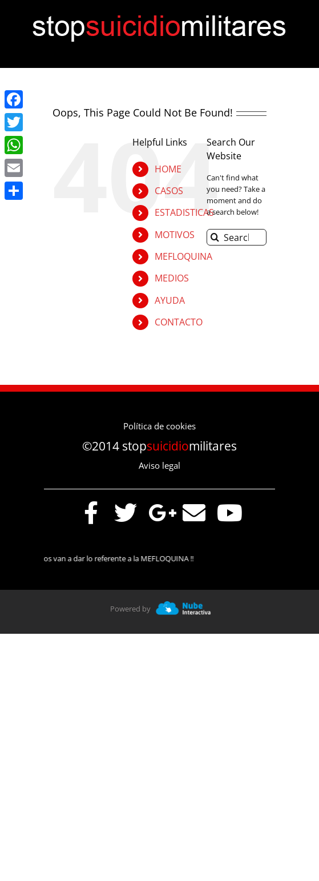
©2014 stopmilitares (159, 446)
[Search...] (236, 237)
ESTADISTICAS (184, 212)
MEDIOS (172, 278)
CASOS (169, 190)
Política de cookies (159, 426)
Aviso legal (159, 465)
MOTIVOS (175, 234)
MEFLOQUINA (183, 256)
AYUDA (170, 300)
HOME (168, 169)
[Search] (215, 237)
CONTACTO (179, 322)
